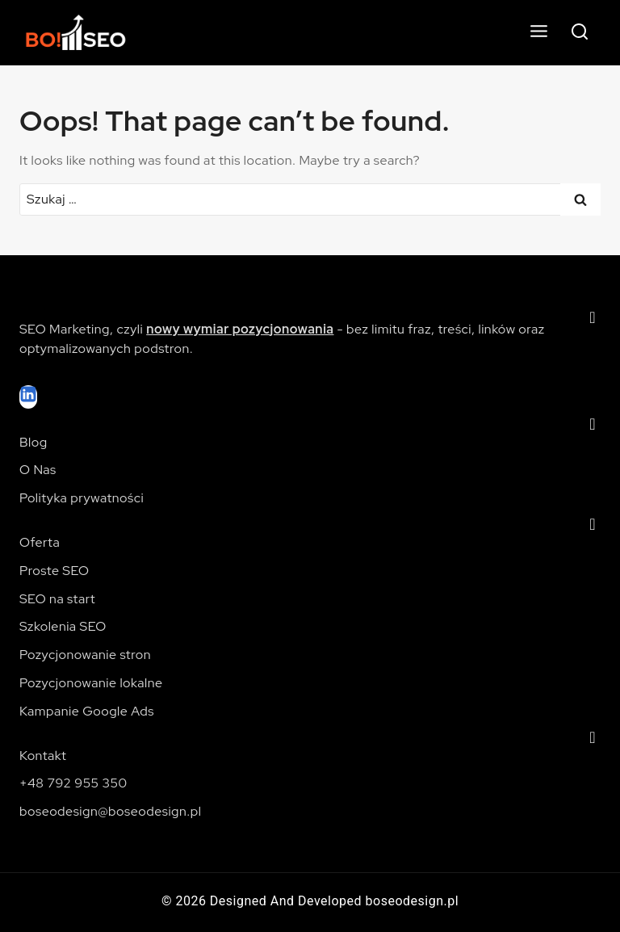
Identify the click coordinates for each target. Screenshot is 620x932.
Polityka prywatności (81, 497)
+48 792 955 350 (73, 783)
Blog (33, 442)
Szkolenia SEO (63, 626)
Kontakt (42, 755)
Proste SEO (54, 570)
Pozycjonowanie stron (85, 654)
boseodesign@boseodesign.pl (110, 811)
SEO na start (57, 598)
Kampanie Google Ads (86, 711)
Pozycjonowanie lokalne (90, 682)
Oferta (39, 542)
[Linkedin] (28, 397)
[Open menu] (538, 32)
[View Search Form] (579, 32)
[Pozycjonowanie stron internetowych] (84, 33)
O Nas (38, 469)
